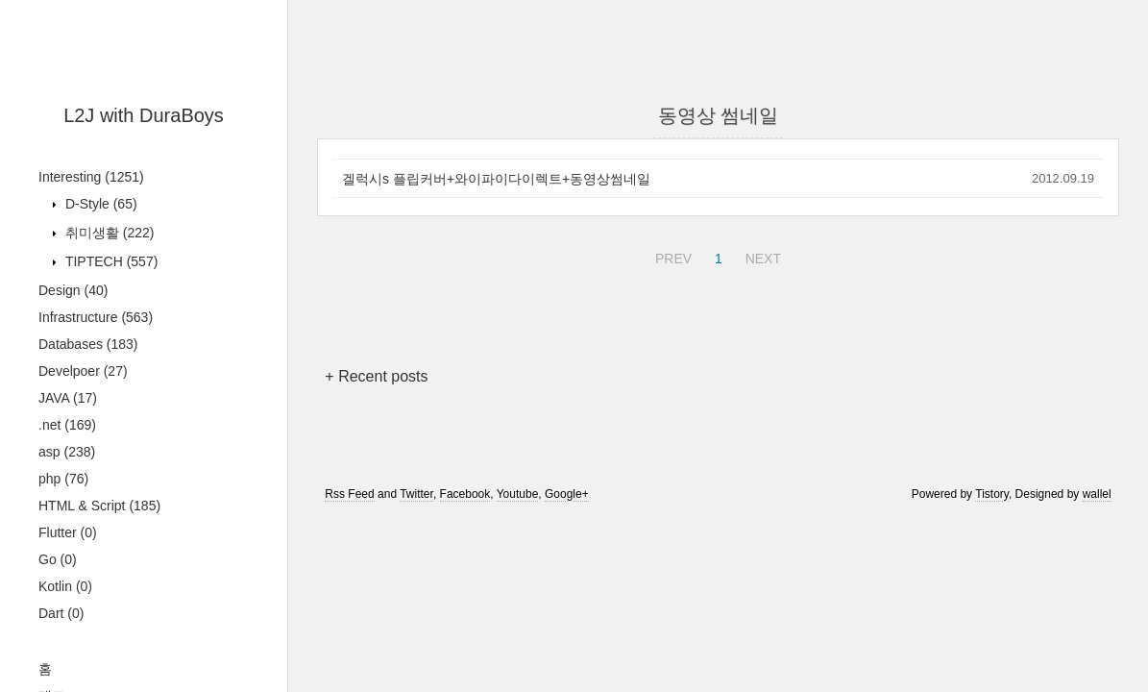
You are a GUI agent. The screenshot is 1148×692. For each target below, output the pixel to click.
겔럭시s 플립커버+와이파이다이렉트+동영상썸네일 (496, 178)
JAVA (67, 398)
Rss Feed (349, 494)
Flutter (67, 532)
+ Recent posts (376, 376)
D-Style (99, 203)
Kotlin (65, 586)
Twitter (416, 494)
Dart (61, 613)
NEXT (761, 255)
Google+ (567, 494)
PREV (671, 255)
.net (67, 424)
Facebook (465, 494)
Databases (88, 344)
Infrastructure (95, 317)
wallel (1097, 494)
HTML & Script (99, 505)
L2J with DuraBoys (143, 115)
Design (73, 290)
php (63, 478)
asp (66, 451)
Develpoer (83, 371)
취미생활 (107, 232)
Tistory (992, 494)
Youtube (518, 494)
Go (57, 559)
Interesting (91, 177)
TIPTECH (109, 261)
